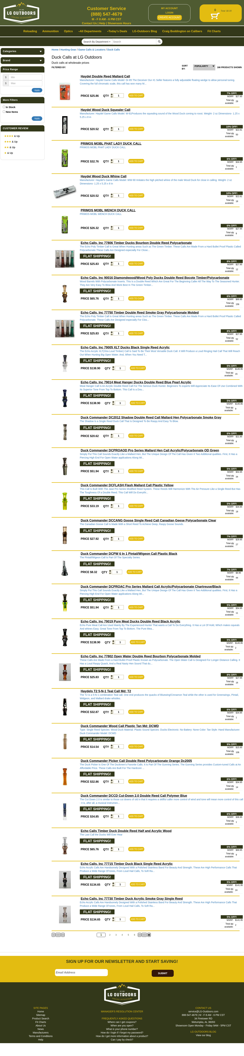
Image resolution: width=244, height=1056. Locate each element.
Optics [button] (68, 31)
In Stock (10, 107)
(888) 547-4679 (106, 14)
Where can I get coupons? (122, 1022)
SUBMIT (162, 973)
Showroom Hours (119, 23)
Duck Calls (113, 49)
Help (102, 23)
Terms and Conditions (40, 1036)
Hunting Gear (68, 49)
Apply (37, 90)
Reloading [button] (30, 31)
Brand (22, 60)
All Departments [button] (89, 31)
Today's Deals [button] (117, 31)
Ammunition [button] (50, 31)
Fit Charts (40, 1022)
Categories (22, 51)
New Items (12, 112)
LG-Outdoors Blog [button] (144, 31)
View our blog (203, 1035)
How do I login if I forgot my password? (122, 1032)
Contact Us (89, 23)
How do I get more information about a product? (122, 1036)
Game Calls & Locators (91, 49)
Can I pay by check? (122, 1039)
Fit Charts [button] (214, 31)
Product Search (40, 1018)
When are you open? (121, 1025)
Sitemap (40, 1015)
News (41, 1029)
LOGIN (169, 12)
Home (55, 49)
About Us (41, 1025)
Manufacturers (40, 1032)
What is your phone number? (122, 1029)
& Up (12, 136)
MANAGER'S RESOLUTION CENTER (122, 1011)
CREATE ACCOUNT (169, 17)
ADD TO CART (136, 95)
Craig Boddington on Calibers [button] (182, 31)
